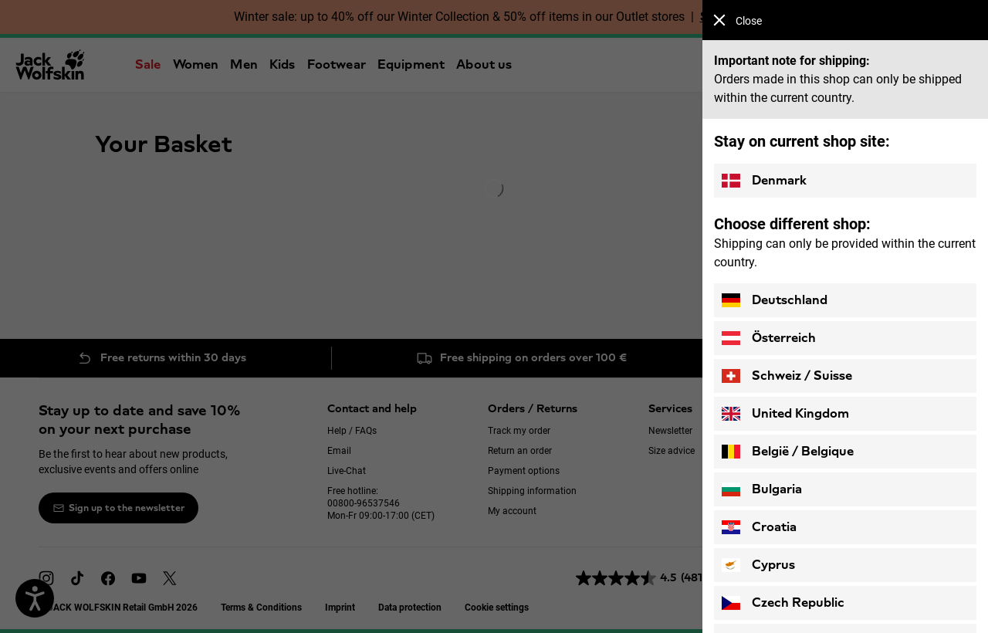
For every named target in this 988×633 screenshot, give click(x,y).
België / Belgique (788, 451)
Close (737, 20)
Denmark (764, 180)
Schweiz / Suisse (787, 376)
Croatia (759, 527)
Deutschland (774, 300)
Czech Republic (783, 603)
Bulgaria (762, 489)
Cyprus (758, 565)
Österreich (769, 338)
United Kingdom (785, 414)
